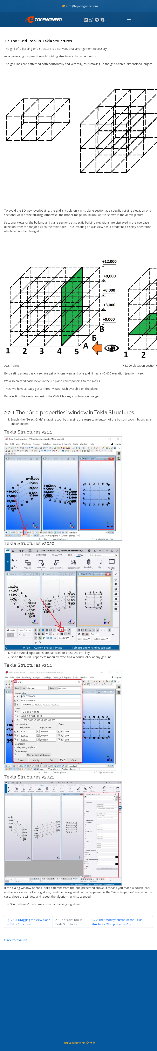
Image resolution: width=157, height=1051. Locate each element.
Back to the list (15, 940)
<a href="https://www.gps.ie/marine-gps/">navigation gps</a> (78, 991)
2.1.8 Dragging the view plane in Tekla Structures (28, 922)
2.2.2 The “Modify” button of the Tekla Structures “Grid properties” (116, 922)
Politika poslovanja (74, 1043)
